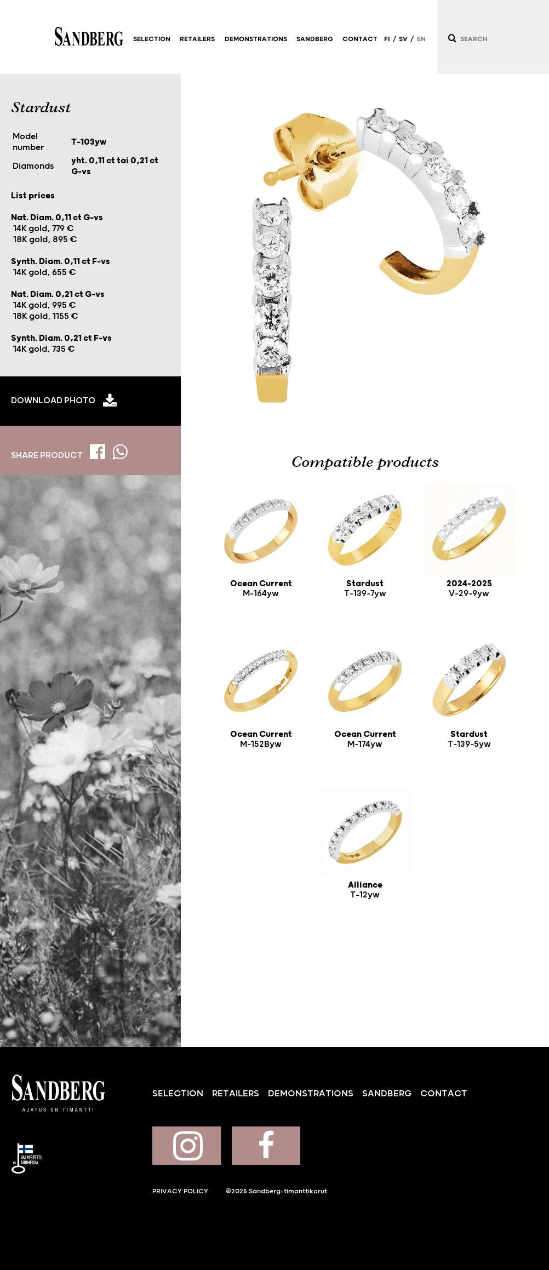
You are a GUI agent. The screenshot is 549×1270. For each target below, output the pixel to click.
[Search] (451, 38)
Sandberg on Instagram (186, 1145)
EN (421, 39)
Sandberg (89, 37)
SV (403, 39)
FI (387, 39)
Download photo (53, 400)
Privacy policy (180, 1191)
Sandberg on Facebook (266, 1145)
